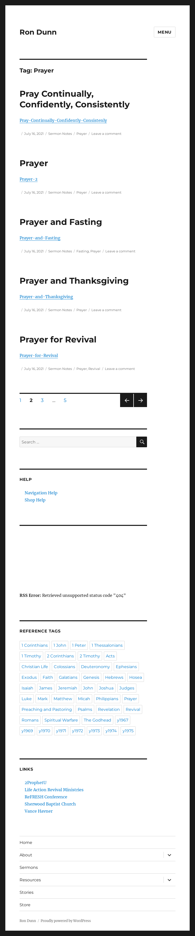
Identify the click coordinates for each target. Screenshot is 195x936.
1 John (60, 645)
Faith (48, 677)
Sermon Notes (60, 134)
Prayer (81, 134)
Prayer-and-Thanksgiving (46, 296)
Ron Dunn (38, 32)
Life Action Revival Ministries (54, 789)
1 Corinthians (35, 645)
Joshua (106, 688)
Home (26, 842)
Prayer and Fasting (61, 222)
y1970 (44, 730)
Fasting (82, 251)
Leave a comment (106, 134)
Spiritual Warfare (61, 720)
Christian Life (35, 666)
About (26, 855)
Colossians (64, 666)
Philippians (107, 698)
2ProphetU (35, 782)
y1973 (94, 730)
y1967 (122, 720)
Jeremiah (67, 688)
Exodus (29, 677)
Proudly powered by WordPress (66, 921)
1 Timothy (31, 656)
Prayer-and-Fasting (40, 237)
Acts (110, 656)
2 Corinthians (60, 656)
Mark (43, 698)
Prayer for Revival (58, 339)
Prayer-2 (29, 179)
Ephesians (126, 666)
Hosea (135, 677)
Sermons (29, 867)
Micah (84, 698)
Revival (94, 369)
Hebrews (114, 677)
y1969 (27, 730)
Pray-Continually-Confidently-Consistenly (63, 120)
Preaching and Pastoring (47, 709)
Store (25, 904)
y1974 (111, 730)
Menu (165, 32)
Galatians (68, 677)
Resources (30, 879)
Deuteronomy (95, 666)
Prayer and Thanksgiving (74, 281)
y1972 (77, 730)
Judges (126, 688)
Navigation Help (41, 492)
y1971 (61, 730)
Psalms (85, 709)
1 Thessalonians (107, 645)
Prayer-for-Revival (39, 355)
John (88, 688)
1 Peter (79, 645)
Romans (30, 720)
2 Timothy (90, 656)
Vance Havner (39, 811)
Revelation (109, 709)
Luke (27, 698)
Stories (27, 892)
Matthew (63, 698)
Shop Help (35, 499)
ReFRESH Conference (46, 796)
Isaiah (27, 688)
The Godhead (97, 720)
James (45, 688)
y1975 (128, 730)
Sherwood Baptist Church (50, 804)
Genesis (91, 677)
